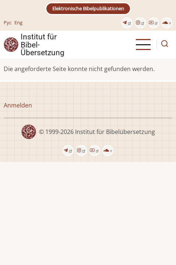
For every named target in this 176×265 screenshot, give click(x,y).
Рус (7, 22)
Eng (18, 22)
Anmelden (18, 105)
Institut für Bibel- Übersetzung (42, 44)
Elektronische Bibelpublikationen (88, 8)
